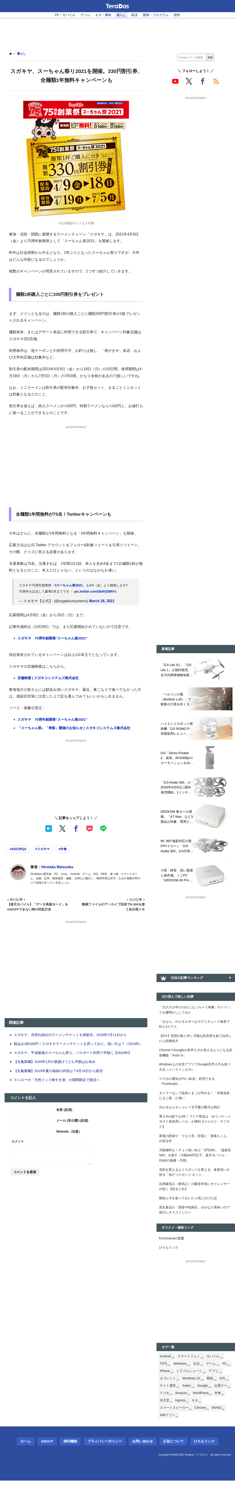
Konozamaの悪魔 (172, 1243)
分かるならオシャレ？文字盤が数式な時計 (189, 1110)
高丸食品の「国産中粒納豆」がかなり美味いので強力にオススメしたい (194, 1214)
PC (227, 1369)
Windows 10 (193, 1384)
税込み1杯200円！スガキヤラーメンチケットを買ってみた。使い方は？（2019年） (78, 1044)
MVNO (218, 1414)
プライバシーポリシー (104, 1448)
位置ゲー (222, 1392)
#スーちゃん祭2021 (69, 585)
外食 (219, 1399)
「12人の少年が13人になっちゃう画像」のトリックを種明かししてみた (195, 1010)
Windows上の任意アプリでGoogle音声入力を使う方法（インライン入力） (195, 1069)
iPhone (167, 1377)
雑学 (177, 15)
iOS (224, 1384)
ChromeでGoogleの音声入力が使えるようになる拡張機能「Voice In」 (194, 1054)
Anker (188, 1392)
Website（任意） (69, 1132)
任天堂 (166, 1407)
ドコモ (166, 1399)
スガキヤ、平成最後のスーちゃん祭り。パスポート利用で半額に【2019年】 (73, 1053)
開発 (212, 1384)
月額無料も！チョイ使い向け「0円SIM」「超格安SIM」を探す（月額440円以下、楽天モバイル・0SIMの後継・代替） (195, 1159)
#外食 (63, 849)
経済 (134, 15)
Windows (182, 1369)
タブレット (169, 1384)
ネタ (196, 1407)
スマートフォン (191, 1362)
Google (205, 1392)
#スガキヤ (43, 849)
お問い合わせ (142, 1448)
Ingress (182, 1407)
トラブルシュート (191, 1377)
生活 (199, 1369)
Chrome (201, 1414)
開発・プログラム (156, 15)
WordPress (202, 1399)
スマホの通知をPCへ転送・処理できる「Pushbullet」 (187, 1083)
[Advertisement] (117, 32)
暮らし (121, 15)
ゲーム (85, 15)
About (47, 1448)
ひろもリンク (168, 1252)
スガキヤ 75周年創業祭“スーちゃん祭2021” (52, 638)
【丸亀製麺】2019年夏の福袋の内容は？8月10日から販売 (58, 1071)
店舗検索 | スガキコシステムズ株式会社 (48, 678)
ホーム (25, 1448)
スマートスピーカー (175, 1414)
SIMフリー (169, 1422)
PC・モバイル (65, 15)
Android (167, 1362)
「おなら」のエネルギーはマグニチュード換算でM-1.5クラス (194, 1025)
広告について (173, 1448)
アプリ (215, 1377)
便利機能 (70, 1448)
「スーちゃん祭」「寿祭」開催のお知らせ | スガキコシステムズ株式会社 (74, 728)
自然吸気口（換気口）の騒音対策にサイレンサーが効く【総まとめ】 (194, 1190)
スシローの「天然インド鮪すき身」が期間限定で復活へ (57, 1080)
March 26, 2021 (102, 601)
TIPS (165, 1369)
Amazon (182, 1399)
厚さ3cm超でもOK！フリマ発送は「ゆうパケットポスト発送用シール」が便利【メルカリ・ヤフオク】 (195, 1124)
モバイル (215, 1362)
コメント (17, 1141)
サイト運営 (169, 1392)
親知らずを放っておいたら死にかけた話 (188, 1202)
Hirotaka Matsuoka (57, 867)
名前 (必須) (64, 1110)
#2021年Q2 (18, 849)
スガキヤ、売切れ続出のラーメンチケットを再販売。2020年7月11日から (70, 1035)
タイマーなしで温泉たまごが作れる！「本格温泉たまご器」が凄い (194, 1098)
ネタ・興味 (103, 15)
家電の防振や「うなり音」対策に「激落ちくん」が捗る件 (194, 1141)
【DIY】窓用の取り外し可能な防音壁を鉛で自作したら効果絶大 (195, 1040)
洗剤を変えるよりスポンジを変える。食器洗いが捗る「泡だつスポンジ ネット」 (194, 1176)
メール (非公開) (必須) (72, 1121)
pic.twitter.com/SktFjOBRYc (96, 591)
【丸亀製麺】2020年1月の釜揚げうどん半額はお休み (55, 1062)
